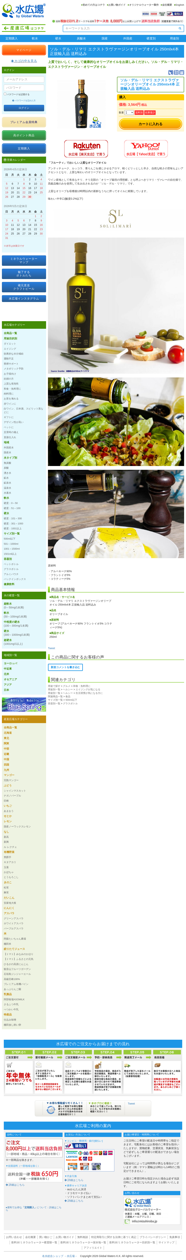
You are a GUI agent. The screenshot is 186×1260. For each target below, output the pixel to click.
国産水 (7, 452)
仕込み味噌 (10, 1019)
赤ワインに (10, 403)
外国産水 (9, 447)
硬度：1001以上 (13, 528)
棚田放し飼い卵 (12, 1024)
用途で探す (54, 686)
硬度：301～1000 (13, 523)
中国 (6, 759)
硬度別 (151, 38)
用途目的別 (10, 338)
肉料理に (9, 393)
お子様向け (10, 373)
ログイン (24, 107)
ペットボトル (11, 564)
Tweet (51, 648)
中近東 (8, 668)
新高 (6, 837)
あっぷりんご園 (12, 989)
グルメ (66, 686)
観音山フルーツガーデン (17, 969)
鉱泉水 (7, 482)
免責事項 (174, 1237)
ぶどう (8, 785)
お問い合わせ (14, 1237)
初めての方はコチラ (94, 5)
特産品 (8, 1014)
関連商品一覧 (55, 696)
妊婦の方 (9, 378)
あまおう (9, 811)
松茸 (6, 887)
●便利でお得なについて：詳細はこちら (33, 1208)
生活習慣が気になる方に (89, 693)
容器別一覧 (54, 703)
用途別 (174, 38)
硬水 (58, 38)
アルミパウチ (11, 574)
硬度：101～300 (13, 518)
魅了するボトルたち (23, 273)
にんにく (9, 907)
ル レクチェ (10, 847)
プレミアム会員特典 (24, 122)
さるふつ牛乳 (11, 1004)
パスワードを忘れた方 (24, 100)
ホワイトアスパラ (14, 923)
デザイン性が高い (14, 422)
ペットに (9, 427)
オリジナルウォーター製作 (144, 5)
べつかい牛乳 (11, 1009)
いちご (8, 805)
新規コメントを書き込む (65, 667)
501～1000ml (11, 543)
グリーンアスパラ (14, 918)
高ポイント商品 (24, 135)
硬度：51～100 (12, 508)
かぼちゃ (9, 872)
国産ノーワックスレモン (17, 826)
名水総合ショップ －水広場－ (61, 1256)
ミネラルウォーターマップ (24, 260)
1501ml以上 (10, 553)
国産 (105, 38)
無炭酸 (7, 462)
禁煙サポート (11, 363)
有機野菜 (9, 852)
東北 (6, 738)
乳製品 (8, 994)
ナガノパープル (12, 795)
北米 (6, 674)
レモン (8, 821)
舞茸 (6, 892)
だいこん (9, 897)
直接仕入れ (10, 437)
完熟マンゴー (11, 780)
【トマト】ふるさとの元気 (18, 959)
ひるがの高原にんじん (16, 964)
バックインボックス (15, 579)
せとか (8, 816)
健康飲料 (9, 584)
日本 (6, 689)
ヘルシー (68, 689)
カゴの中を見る (24, 61)
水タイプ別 (10, 457)
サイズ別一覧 (55, 699)
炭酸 (6, 467)
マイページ (23, 50)
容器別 (8, 558)
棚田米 (7, 943)
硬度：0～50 (11, 503)
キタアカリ (10, 862)
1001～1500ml (12, 548)
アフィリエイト (93, 1247)
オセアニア (10, 679)
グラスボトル (70, 703)
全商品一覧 (10, 333)
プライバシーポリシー (153, 1237)
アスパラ (9, 913)
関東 (6, 743)
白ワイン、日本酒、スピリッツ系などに (23, 410)
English (180, 5)
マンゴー (9, 775)
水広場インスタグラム (24, 298)
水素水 (7, 492)
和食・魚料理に (81, 686)
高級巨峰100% (12, 979)
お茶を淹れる (11, 398)
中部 (6, 748)
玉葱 (6, 867)
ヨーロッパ (10, 663)
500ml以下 (71, 699)
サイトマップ (166, 1242)
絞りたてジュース (14, 948)
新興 (6, 841)
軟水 (35, 38)
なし (6, 831)
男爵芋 (7, 857)
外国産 (127, 38)
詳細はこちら (15, 1184)
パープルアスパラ (14, 928)
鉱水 (6, 477)
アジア (8, 684)
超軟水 (14, 605)
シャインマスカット (15, 790)
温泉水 (7, 487)
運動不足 (9, 358)
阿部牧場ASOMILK (14, 999)
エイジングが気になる (88, 689)
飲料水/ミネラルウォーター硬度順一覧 (34, 1242)
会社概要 (167, 5)
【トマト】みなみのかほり (18, 954)
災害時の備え (11, 432)
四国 (6, 764)
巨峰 (6, 800)
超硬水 (13, 642)
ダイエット (10, 343)
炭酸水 (81, 38)
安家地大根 (10, 902)
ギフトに (9, 417)
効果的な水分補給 (14, 353)
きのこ (8, 882)
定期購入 (11, 38)
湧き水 (7, 473)
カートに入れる (150, 124)
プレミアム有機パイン (16, 984)
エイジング (10, 348)
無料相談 (82, 1237)
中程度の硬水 (16, 623)
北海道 (8, 732)
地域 (6, 442)
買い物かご (45, 1237)
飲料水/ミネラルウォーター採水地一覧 (83, 1242)
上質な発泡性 (11, 383)
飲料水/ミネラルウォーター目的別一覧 (132, 1242)
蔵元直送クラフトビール (24, 287)
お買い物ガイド (117, 5)
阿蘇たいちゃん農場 (15, 938)
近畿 (6, 754)
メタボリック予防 (14, 368)
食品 (67, 696)
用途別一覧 (54, 689)
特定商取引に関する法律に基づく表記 (113, 1237)
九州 (6, 769)
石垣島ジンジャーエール (17, 974)
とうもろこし (11, 877)
